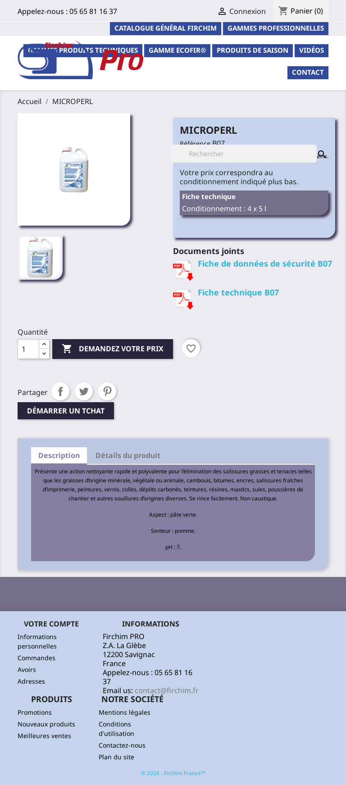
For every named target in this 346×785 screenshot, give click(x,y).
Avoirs (27, 669)
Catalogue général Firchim (165, 27)
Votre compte (51, 624)
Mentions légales (124, 712)
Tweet (84, 391)
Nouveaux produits (46, 724)
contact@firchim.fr (167, 690)
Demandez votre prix (113, 349)
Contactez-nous (122, 745)
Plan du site (116, 757)
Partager (60, 391)
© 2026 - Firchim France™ (173, 773)
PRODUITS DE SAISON (252, 49)
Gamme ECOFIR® (177, 49)
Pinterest (107, 391)
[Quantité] (28, 349)
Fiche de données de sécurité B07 (265, 263)
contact (308, 72)
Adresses (31, 681)
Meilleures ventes (44, 735)
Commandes (36, 657)
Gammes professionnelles (276, 27)
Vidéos (311, 49)
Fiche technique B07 (238, 292)
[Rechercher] (244, 154)
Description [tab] (59, 455)
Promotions (35, 712)
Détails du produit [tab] (128, 455)
